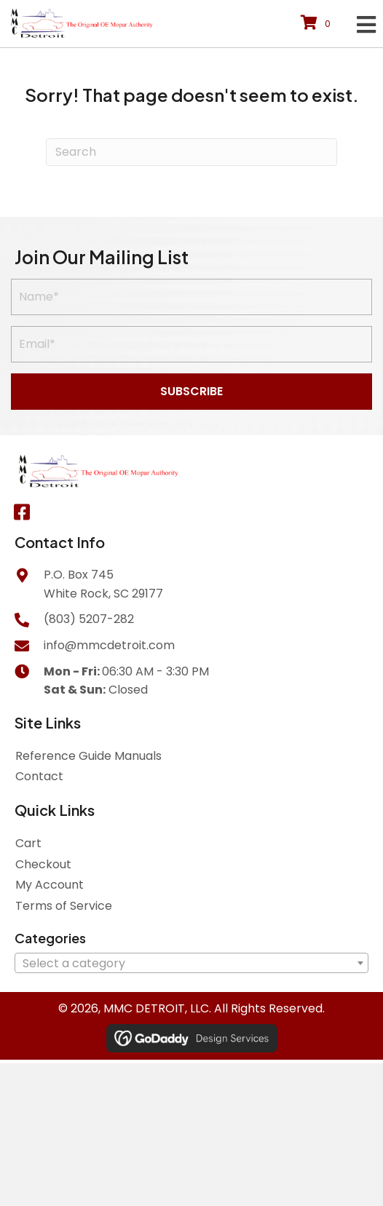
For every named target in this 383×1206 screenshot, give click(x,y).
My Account (49, 884)
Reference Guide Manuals (88, 755)
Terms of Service (63, 905)
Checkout (43, 864)
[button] (191, 391)
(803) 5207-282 (89, 619)
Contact (39, 776)
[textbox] (191, 963)
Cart (28, 843)
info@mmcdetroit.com (109, 645)
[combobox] (191, 963)
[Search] (191, 152)
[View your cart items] (318, 24)
